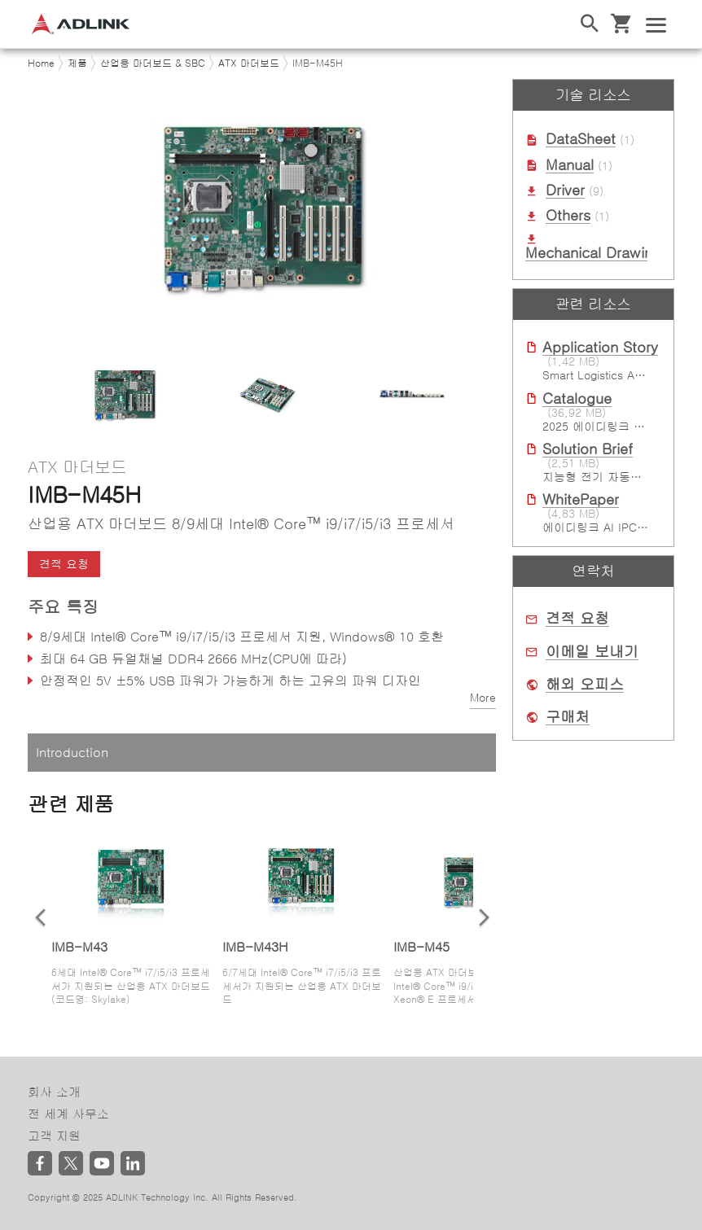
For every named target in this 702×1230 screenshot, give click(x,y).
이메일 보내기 (592, 652)
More (483, 697)
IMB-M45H (317, 63)
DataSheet (581, 139)
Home (41, 63)
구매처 (568, 717)
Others (568, 215)
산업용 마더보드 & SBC (152, 63)
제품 (77, 63)
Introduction (72, 752)
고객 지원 (54, 1136)
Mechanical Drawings (597, 253)
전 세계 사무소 (68, 1114)
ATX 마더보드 (248, 63)
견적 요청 (64, 564)
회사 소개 (54, 1092)
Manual (570, 165)
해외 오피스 (585, 684)
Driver (565, 190)
